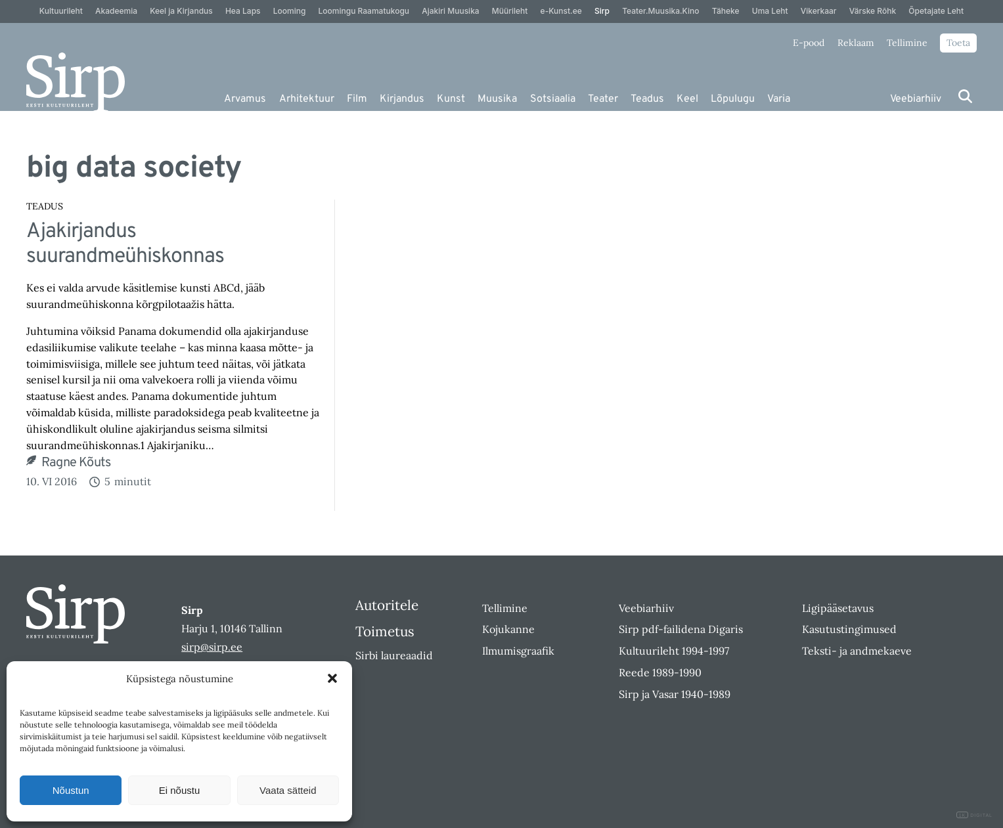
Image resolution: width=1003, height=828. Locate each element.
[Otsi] (965, 96)
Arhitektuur (306, 99)
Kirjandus (402, 99)
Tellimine (907, 43)
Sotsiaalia (552, 99)
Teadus (647, 99)
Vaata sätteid (287, 790)
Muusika (497, 99)
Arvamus (245, 99)
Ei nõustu (179, 790)
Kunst (451, 99)
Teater (603, 99)
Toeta (958, 43)
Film (357, 99)
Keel (687, 99)
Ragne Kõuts (75, 463)
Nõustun (71, 790)
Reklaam (855, 43)
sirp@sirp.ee (211, 646)
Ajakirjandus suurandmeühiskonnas (125, 244)
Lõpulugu (733, 99)
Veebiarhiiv (915, 99)
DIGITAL (974, 815)
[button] (332, 678)
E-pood (808, 43)
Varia (778, 99)
